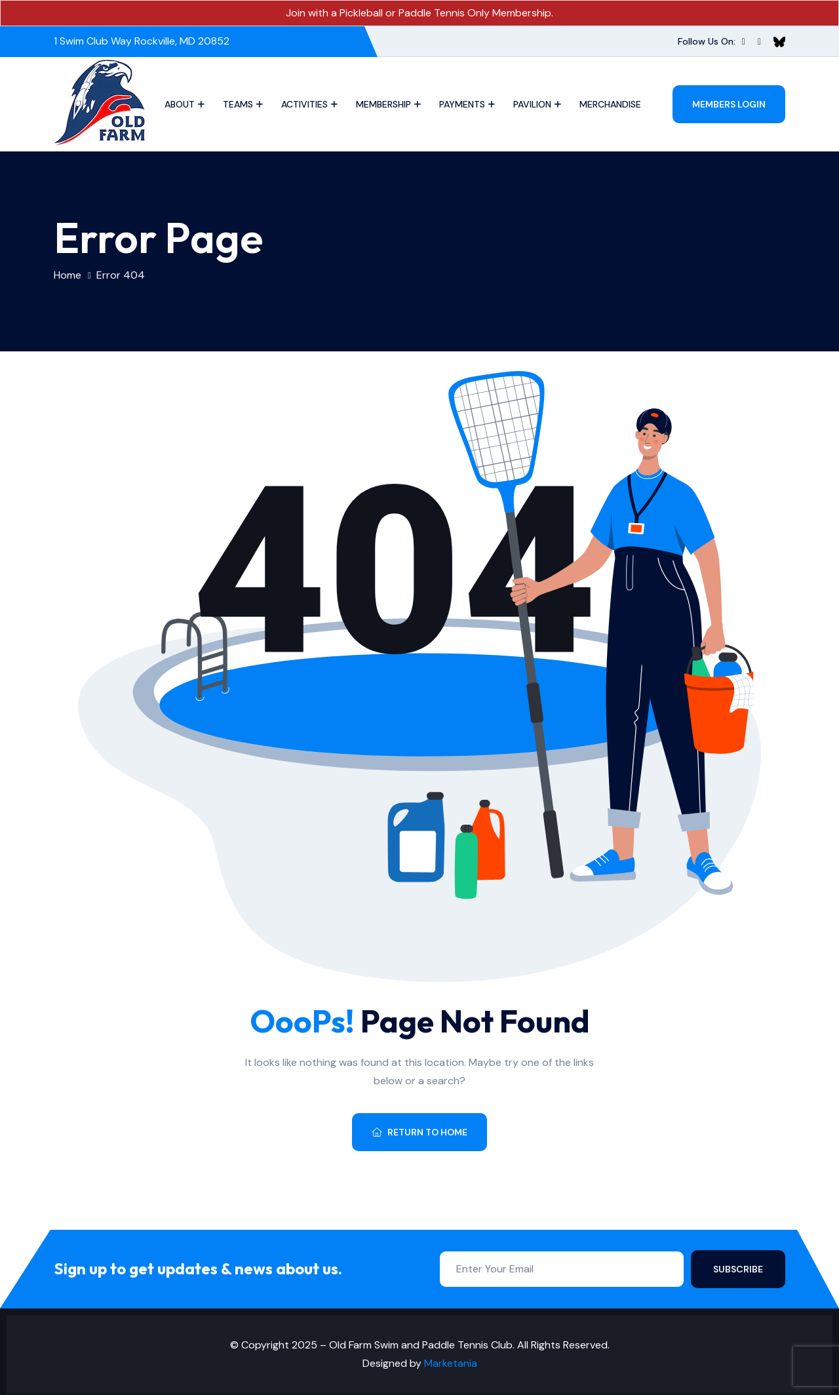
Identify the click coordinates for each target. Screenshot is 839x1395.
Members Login (729, 104)
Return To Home (419, 1132)
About (180, 104)
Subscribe (738, 1269)
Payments (462, 104)
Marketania (450, 1363)
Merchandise (610, 104)
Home (67, 275)
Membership (383, 104)
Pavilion (532, 104)
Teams (238, 104)
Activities (304, 104)
